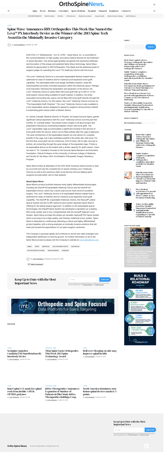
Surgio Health (99, 16)
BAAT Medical (131, 16)
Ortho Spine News (17, 446)
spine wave (65, 250)
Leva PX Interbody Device (60, 246)
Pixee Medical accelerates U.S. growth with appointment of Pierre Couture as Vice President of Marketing (139, 96)
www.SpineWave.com (89, 240)
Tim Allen (131, 243)
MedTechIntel (49, 16)
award (30, 246)
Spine (9, 25)
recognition (75, 246)
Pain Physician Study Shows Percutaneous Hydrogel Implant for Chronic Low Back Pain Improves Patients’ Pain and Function (139, 87)
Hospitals (49, 385)
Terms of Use (99, 284)
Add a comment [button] (37, 264)
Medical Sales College (115, 16)
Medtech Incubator (85, 16)
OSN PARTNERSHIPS (34, 16)
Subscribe (105, 279)
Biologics (49, 348)
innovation (45, 246)
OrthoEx (60, 16)
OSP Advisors (70, 16)
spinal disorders (53, 250)
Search (127, 40)
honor (37, 246)
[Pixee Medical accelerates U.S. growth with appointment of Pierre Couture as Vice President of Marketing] (128, 192)
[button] (154, 4)
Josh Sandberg (133, 264)
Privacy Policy (87, 284)
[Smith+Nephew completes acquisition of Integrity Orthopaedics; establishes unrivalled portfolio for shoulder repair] (128, 156)
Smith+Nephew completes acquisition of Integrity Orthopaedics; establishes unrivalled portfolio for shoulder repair (138, 76)
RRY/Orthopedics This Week (36, 250)
